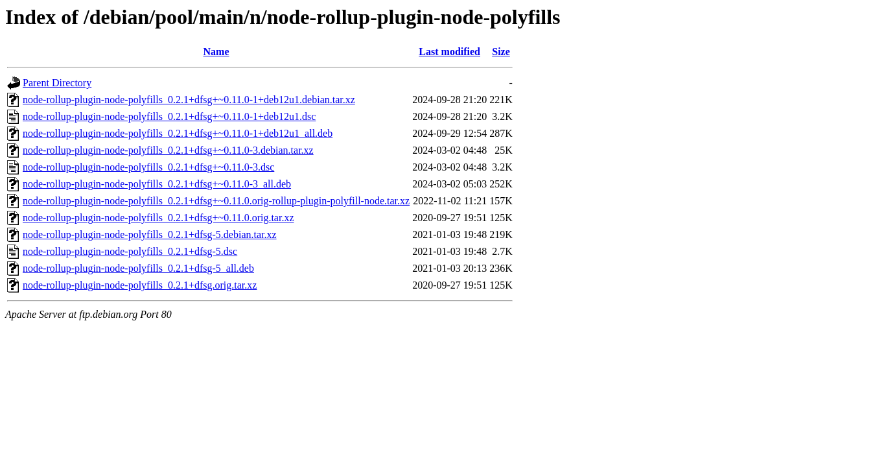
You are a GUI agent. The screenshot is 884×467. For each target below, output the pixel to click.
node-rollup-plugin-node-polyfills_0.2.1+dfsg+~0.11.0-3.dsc (148, 167)
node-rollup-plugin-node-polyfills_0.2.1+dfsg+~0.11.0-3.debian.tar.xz (168, 150)
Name (216, 51)
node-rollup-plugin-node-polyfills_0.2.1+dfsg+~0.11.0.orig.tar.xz (158, 217)
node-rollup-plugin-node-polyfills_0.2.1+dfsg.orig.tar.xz (140, 285)
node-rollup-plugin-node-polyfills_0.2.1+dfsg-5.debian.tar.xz (150, 234)
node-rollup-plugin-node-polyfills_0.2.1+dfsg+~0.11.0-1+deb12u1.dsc (169, 116)
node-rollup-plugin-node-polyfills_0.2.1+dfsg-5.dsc (130, 251)
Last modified (449, 51)
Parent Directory (57, 82)
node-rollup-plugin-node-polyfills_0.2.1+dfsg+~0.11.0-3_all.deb (157, 183)
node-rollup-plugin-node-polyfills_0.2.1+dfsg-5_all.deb (138, 268)
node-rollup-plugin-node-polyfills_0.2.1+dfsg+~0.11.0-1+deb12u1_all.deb (177, 133)
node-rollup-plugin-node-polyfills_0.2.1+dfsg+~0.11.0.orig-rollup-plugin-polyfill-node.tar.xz (216, 200)
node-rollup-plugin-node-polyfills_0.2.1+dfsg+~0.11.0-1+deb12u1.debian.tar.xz (189, 99)
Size (501, 51)
